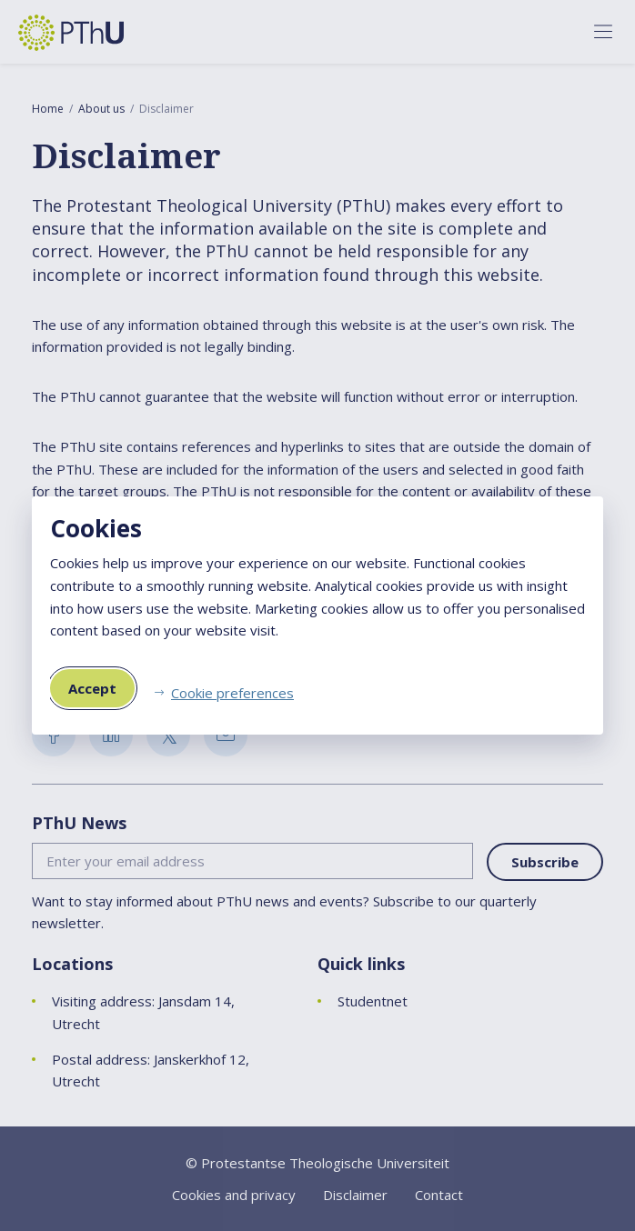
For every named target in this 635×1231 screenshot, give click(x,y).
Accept (92, 688)
